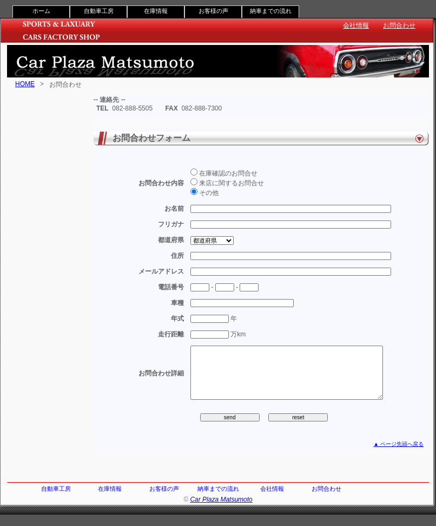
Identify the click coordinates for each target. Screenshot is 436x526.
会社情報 (356, 25)
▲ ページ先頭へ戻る (398, 455)
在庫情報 (156, 11)
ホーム (41, 11)
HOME (25, 84)
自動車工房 (99, 11)
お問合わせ (399, 25)
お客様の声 (213, 11)
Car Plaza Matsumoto (221, 511)
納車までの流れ (271, 11)
